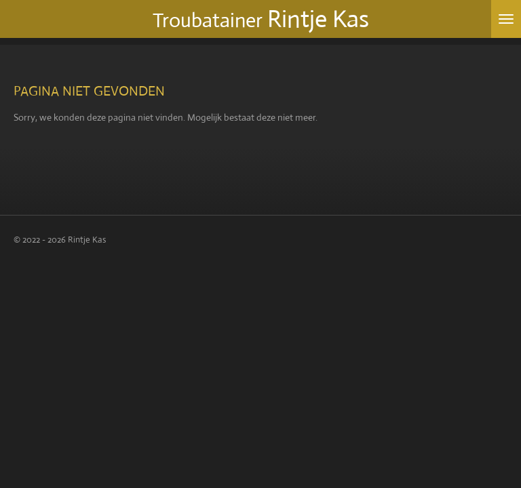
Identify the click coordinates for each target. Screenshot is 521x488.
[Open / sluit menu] (506, 19)
